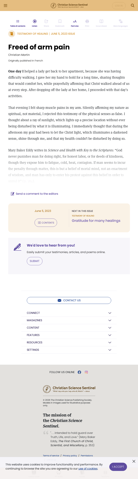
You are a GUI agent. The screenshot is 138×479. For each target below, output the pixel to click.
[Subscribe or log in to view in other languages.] (120, 23)
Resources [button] (34, 342)
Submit (35, 261)
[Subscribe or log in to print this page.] (87, 23)
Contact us (69, 300)
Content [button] (33, 328)
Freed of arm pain (39, 47)
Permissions (87, 455)
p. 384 (28, 181)
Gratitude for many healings (96, 220)
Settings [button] (33, 350)
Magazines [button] (34, 320)
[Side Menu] (5, 5)
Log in (119, 5)
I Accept (118, 467)
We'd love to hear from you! (51, 245)
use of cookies (87, 469)
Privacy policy (70, 455)
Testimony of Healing (32, 34)
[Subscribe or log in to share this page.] (46, 23)
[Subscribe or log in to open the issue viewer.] (101, 23)
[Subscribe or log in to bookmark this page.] (60, 23)
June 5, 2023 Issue (63, 34)
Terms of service (51, 455)
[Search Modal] (132, 5)
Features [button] (33, 335)
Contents (45, 223)
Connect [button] (33, 313)
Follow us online (62, 372)
